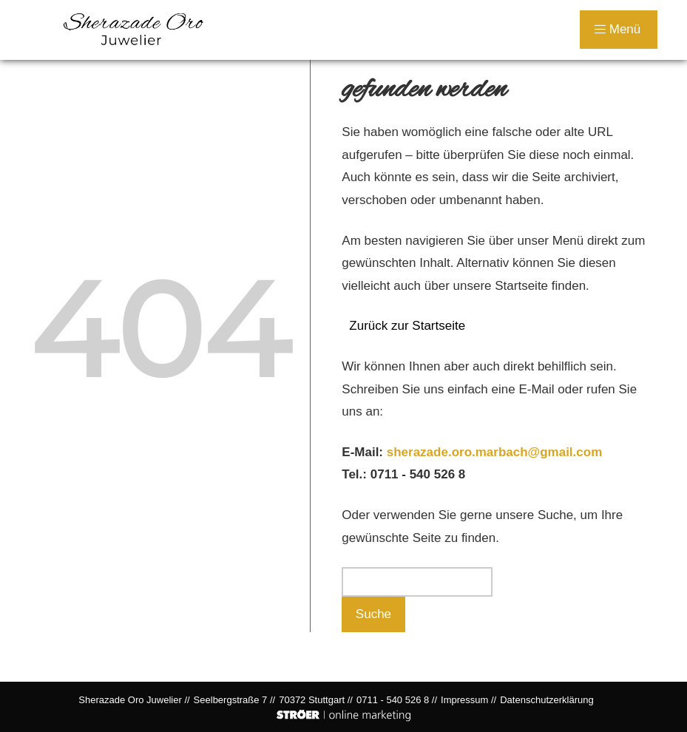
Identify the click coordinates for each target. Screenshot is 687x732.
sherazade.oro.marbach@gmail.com (495, 452)
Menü (617, 29)
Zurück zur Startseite (407, 326)
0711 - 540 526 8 (418, 474)
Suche (373, 614)
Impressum (464, 699)
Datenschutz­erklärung (546, 699)
